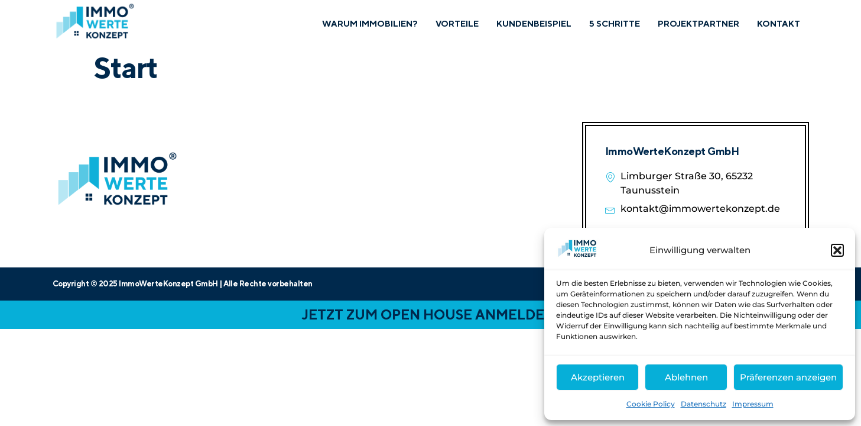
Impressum (753, 403)
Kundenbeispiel (531, 23)
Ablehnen (686, 377)
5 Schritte (613, 23)
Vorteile (452, 23)
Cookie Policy (650, 403)
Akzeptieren (598, 377)
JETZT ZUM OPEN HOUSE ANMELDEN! (430, 314)
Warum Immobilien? (364, 23)
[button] (837, 250)
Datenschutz (703, 403)
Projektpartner (698, 23)
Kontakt (778, 23)
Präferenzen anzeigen (788, 377)
